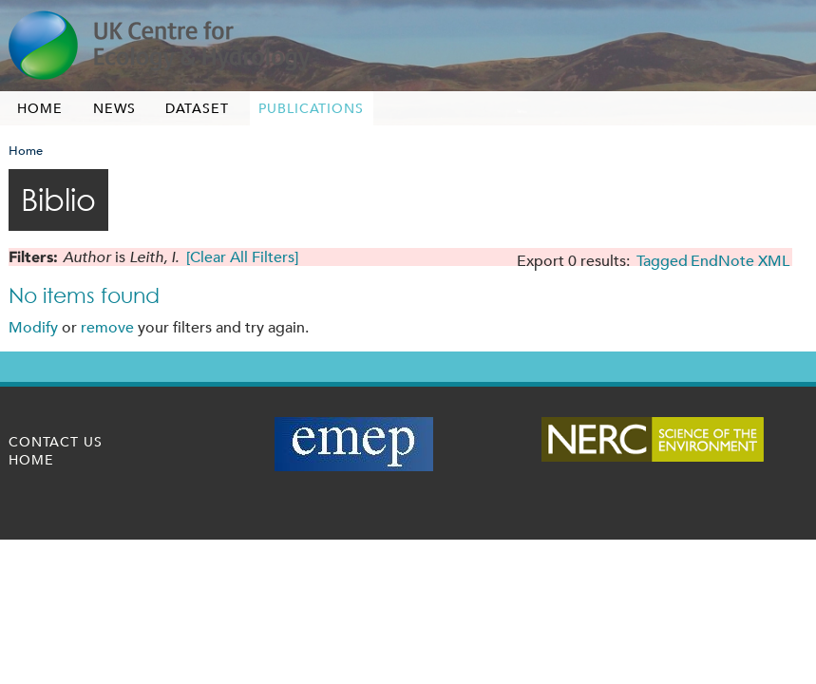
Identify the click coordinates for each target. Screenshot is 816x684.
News (114, 108)
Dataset (197, 108)
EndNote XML (740, 261)
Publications (311, 108)
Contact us (56, 441)
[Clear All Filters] (242, 257)
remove (107, 327)
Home (40, 108)
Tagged (662, 261)
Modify (33, 327)
